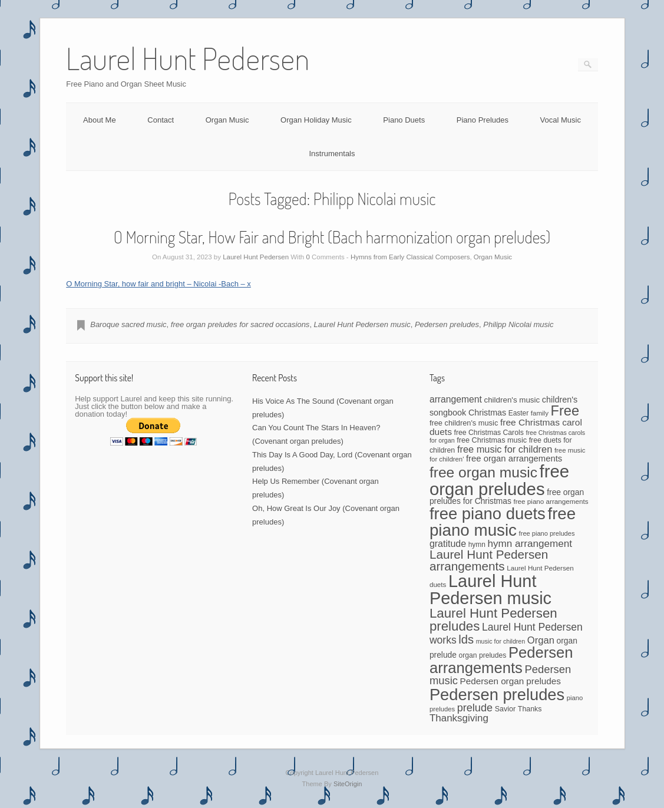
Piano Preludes (482, 120)
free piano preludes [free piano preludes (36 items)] (547, 533)
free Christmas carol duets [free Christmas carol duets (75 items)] (506, 427)
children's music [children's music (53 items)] (512, 399)
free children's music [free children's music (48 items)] (464, 422)
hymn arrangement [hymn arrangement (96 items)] (530, 543)
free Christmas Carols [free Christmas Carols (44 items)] (489, 432)
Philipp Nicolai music (518, 324)
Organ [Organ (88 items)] (540, 640)
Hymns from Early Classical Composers (410, 256)
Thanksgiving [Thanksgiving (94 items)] (459, 718)
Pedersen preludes (447, 324)
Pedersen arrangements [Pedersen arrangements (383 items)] (501, 660)
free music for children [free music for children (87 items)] (504, 449)
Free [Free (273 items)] (565, 410)
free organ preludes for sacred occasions (240, 324)
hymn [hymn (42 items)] (476, 544)
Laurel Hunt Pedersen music (362, 324)
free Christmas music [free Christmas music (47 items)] (492, 440)
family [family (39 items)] (540, 413)
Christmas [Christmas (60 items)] (487, 412)
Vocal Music (560, 120)
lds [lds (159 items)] (466, 639)
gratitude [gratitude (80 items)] (448, 544)
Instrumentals (332, 153)
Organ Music (227, 120)
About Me (99, 120)
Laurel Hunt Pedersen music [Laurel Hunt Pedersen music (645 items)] (490, 590)
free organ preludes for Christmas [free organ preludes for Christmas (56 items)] (507, 496)
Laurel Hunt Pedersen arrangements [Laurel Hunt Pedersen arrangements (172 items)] (489, 560)
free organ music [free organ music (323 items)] (483, 472)
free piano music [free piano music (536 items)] (503, 521)
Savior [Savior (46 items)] (505, 709)
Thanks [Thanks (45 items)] (530, 709)
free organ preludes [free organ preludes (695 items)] (499, 480)
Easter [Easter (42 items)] (518, 413)
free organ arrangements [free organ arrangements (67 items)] (514, 458)
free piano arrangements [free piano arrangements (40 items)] (550, 501)
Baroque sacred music (128, 324)
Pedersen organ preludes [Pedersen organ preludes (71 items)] (510, 681)
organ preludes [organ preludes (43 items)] (483, 655)
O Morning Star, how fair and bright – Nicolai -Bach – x (158, 283)
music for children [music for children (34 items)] (501, 641)
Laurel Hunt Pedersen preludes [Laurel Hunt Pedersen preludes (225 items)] (493, 620)
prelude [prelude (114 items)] (475, 708)
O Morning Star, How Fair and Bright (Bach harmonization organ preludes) (332, 237)
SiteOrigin (347, 783)
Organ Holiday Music (316, 120)
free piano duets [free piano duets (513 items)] (488, 513)
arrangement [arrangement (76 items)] (456, 399)
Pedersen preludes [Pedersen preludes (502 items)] (497, 694)
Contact (160, 120)
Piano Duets (404, 120)
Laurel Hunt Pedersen (256, 256)
